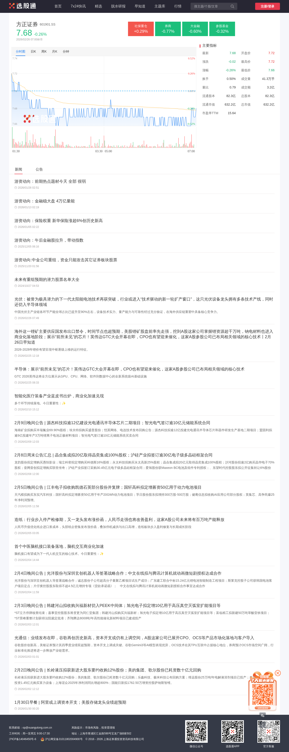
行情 (178, 6)
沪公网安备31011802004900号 (61, 739)
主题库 (159, 6)
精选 (98, 6)
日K (33, 51)
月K (54, 51)
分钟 (66, 51)
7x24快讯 (78, 6)
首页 (58, 6)
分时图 (20, 51)
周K (44, 51)
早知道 (140, 6)
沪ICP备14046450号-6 (22, 739)
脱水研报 (118, 6)
